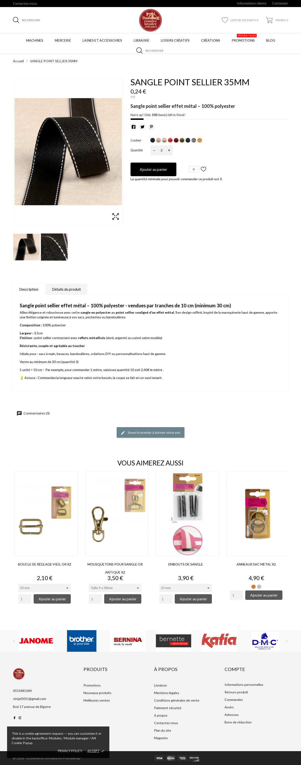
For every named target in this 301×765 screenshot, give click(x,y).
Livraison (160, 685)
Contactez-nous (25, 3)
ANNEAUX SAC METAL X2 (256, 564)
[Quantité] (162, 150)
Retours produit (236, 692)
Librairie (141, 40)
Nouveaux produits (97, 693)
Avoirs (229, 707)
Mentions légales (166, 693)
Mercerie (63, 40)
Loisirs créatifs (175, 40)
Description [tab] (28, 289)
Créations (210, 40)
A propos (160, 715)
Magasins (161, 738)
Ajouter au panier (153, 169)
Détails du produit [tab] (66, 289)
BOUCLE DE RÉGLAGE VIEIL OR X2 (44, 564)
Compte (235, 669)
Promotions (244, 38)
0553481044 (22, 691)
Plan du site (162, 730)
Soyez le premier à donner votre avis (150, 432)
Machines (34, 40)
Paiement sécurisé (167, 708)
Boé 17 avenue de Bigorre (32, 707)
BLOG (271, 38)
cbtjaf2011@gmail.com (29, 699)
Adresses (232, 715)
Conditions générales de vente (176, 700)
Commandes (234, 700)
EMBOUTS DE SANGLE (185, 564)
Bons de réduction (238, 722)
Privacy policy (70, 751)
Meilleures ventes (96, 700)
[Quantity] (24, 599)
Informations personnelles (244, 685)
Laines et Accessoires (102, 40)
